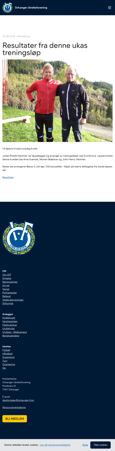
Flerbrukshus (9, 324)
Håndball (7, 353)
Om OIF (6, 274)
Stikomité (7, 303)
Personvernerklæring (14, 407)
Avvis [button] (85, 445)
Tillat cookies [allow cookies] (100, 445)
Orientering (8, 364)
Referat (6, 296)
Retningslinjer (10, 281)
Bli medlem (14, 419)
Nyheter (6, 278)
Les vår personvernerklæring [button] (55, 445)
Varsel (5, 289)
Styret (5, 285)
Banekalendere (10, 335)
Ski (4, 367)
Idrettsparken (10, 321)
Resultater (8, 177)
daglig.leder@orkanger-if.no (18, 400)
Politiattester (9, 292)
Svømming (8, 357)
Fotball (6, 349)
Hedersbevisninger (13, 299)
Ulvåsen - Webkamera (14, 332)
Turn (4, 360)
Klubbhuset (8, 317)
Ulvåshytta (8, 328)
